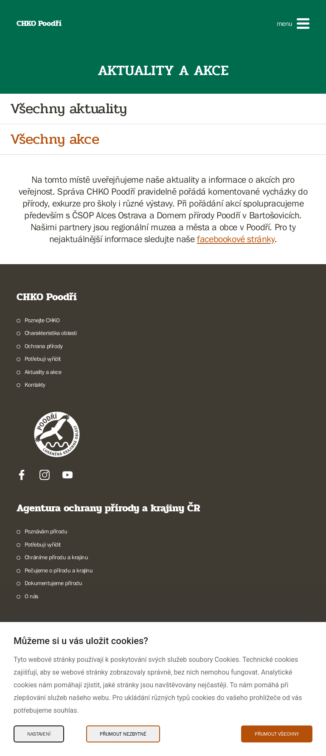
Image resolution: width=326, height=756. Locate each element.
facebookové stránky (235, 239)
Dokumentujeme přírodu (53, 583)
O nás (32, 596)
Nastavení (39, 734)
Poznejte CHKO (42, 320)
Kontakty (35, 384)
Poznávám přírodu (46, 531)
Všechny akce (54, 139)
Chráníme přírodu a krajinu (56, 557)
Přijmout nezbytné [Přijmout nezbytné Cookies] (123, 734)
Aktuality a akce (43, 371)
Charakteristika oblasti (51, 332)
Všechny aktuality (68, 108)
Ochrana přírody (44, 346)
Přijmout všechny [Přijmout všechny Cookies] (277, 734)
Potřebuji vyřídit (43, 358)
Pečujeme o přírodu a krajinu (59, 570)
